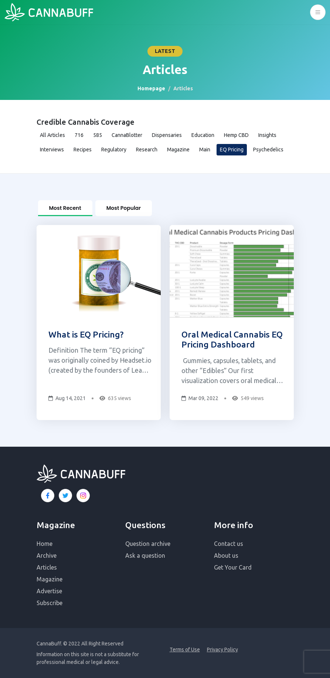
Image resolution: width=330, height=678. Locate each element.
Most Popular (123, 208)
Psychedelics (268, 149)
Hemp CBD (236, 135)
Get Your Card (233, 567)
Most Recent (65, 208)
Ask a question (145, 555)
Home (44, 543)
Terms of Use (185, 649)
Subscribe (49, 603)
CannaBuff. (49, 644)
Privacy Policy (222, 649)
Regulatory (113, 149)
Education (202, 135)
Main (204, 149)
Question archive (147, 543)
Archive (47, 555)
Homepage (151, 88)
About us (226, 555)
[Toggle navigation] (318, 12)
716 (79, 135)
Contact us (228, 543)
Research (146, 149)
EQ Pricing (232, 149)
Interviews (52, 149)
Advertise (49, 591)
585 (97, 135)
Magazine (178, 149)
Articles (47, 567)
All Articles (52, 135)
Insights (267, 135)
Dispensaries (167, 135)
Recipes (83, 149)
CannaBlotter (127, 135)
